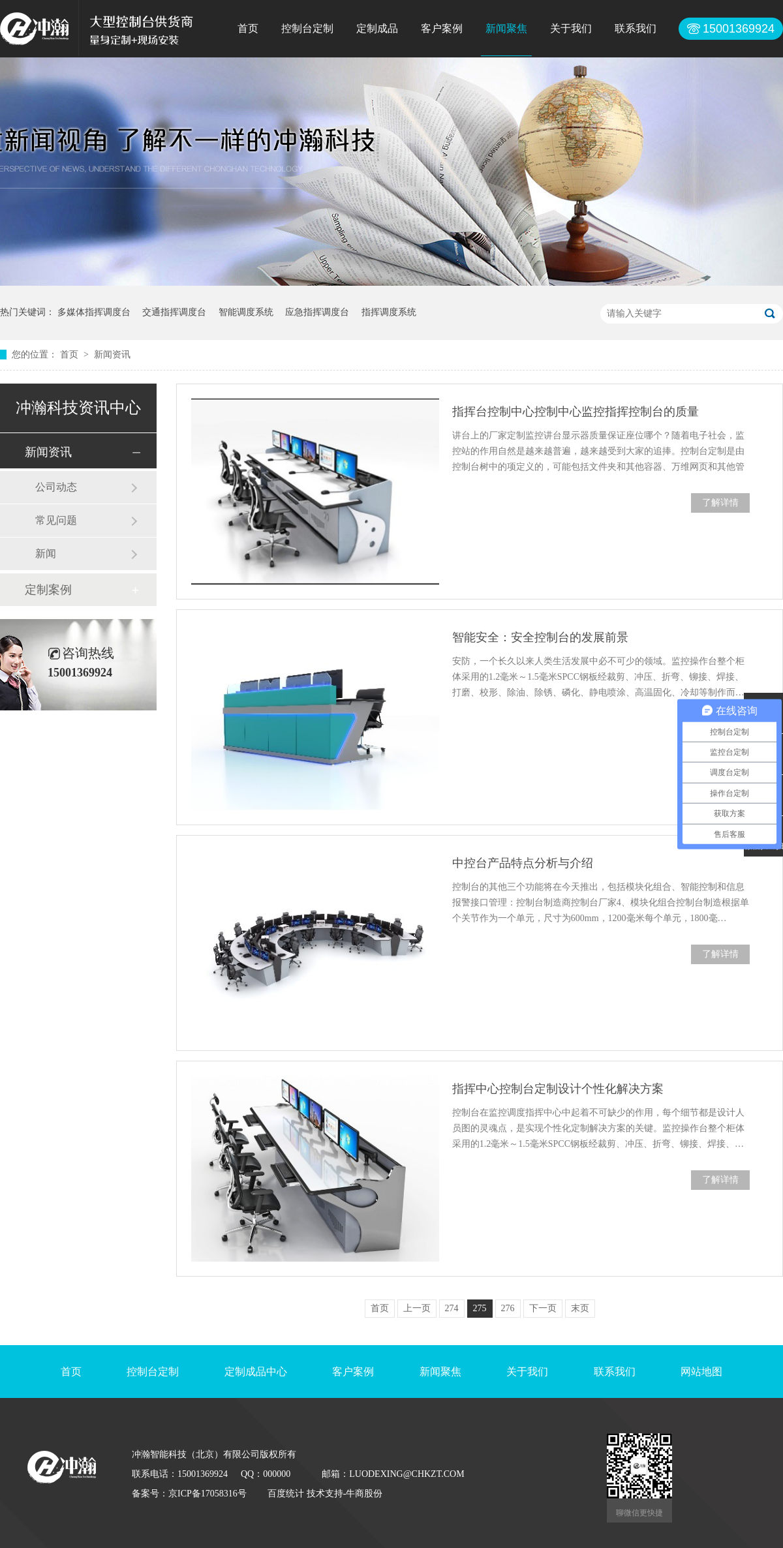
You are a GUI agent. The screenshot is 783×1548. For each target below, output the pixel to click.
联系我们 (635, 28)
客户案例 (442, 28)
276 (508, 1308)
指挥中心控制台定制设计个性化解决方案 (558, 1088)
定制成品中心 (255, 1371)
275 (480, 1308)
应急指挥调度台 (317, 312)
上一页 (417, 1308)
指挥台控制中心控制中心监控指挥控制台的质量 (575, 411)
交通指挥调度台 (174, 312)
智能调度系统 (246, 312)
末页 (580, 1308)
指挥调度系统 (388, 312)
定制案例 (48, 589)
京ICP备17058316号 (207, 1493)
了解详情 (720, 503)
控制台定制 (307, 28)
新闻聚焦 (506, 28)
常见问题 (56, 520)
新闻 (45, 553)
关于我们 (571, 28)
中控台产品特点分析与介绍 (522, 863)
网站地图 (701, 1371)
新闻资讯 (112, 354)
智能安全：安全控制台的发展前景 (540, 637)
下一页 (543, 1308)
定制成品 (377, 28)
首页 (248, 28)
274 (452, 1308)
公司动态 (56, 487)
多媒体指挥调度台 (93, 312)
